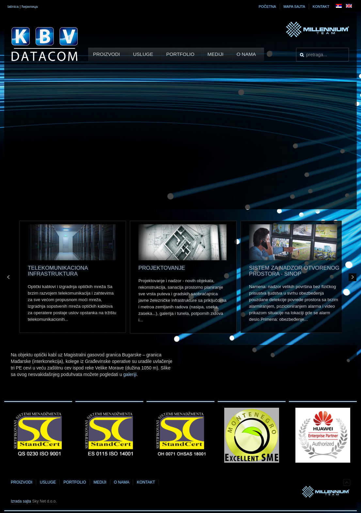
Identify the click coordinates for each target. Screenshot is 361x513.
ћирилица (30, 7)
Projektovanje (161, 268)
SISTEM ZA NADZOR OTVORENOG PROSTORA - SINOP (294, 271)
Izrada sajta (21, 501)
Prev (8, 277)
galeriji (129, 374)
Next (352, 277)
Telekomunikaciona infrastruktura (58, 271)
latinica (13, 7)
